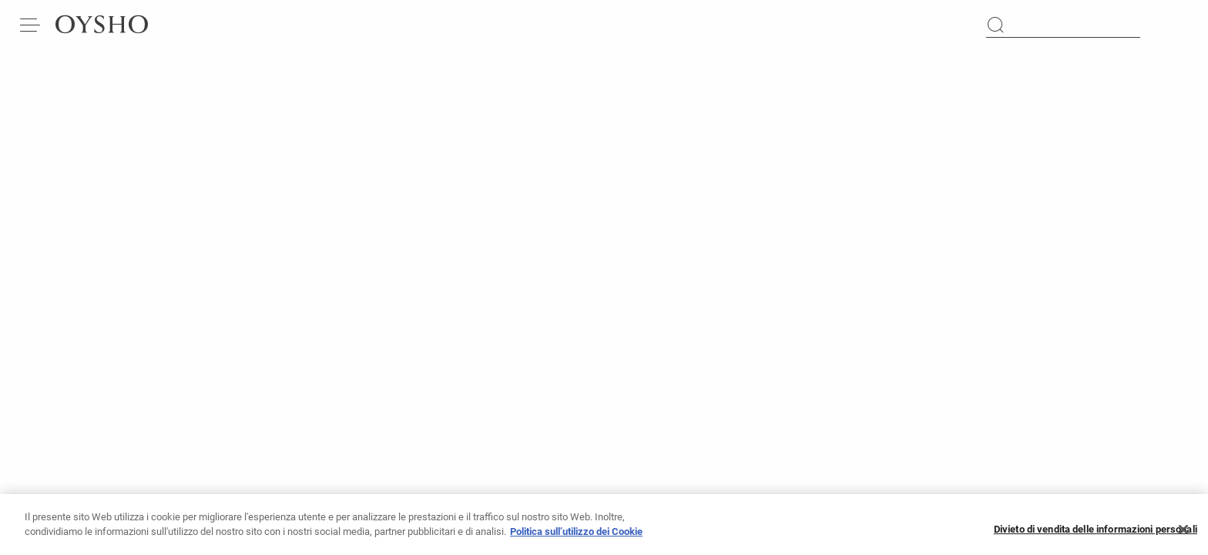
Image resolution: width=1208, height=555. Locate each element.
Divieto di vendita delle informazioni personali (1095, 535)
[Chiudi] (1183, 535)
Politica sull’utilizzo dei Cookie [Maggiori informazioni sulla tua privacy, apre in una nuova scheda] (576, 537)
